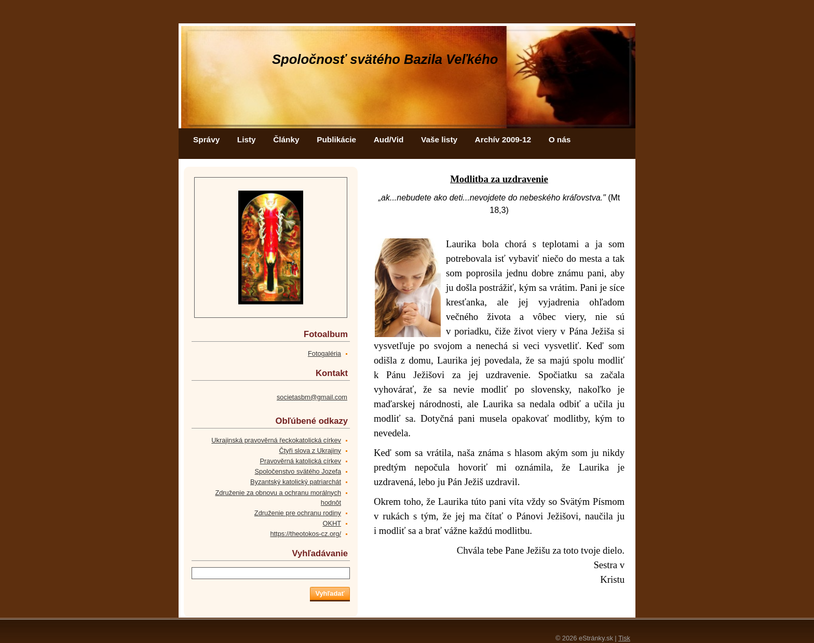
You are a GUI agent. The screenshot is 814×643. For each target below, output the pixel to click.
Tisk (624, 638)
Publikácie (336, 139)
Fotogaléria (324, 353)
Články (286, 139)
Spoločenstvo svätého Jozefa (298, 471)
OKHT (331, 523)
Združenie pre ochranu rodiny (297, 513)
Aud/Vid (389, 139)
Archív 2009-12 (503, 139)
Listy (246, 139)
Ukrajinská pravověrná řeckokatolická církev (276, 440)
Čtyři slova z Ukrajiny (310, 450)
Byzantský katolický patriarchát (295, 482)
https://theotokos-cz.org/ (305, 534)
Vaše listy (439, 139)
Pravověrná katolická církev (300, 461)
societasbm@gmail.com (312, 397)
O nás (560, 139)
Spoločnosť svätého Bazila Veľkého (385, 59)
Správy (206, 139)
